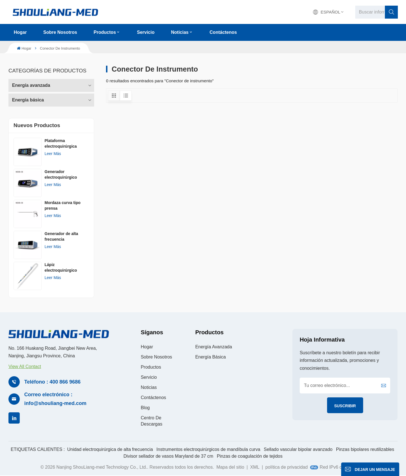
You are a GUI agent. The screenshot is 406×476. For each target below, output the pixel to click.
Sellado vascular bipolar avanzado (298, 449)
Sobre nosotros (60, 32)
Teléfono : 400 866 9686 (52, 382)
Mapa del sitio (230, 467)
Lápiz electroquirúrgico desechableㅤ (61, 267)
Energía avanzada (31, 85)
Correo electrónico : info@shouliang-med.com (55, 399)
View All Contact (24, 366)
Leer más (53, 153)
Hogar (20, 32)
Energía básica (28, 100)
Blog (145, 407)
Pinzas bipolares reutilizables (365, 449)
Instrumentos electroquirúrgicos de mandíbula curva (208, 449)
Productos (105, 32)
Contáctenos (223, 32)
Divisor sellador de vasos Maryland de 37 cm (168, 456)
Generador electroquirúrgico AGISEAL (61, 174)
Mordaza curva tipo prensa (63, 205)
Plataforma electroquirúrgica (61, 143)
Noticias (180, 32)
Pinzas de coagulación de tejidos (250, 456)
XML (254, 467)
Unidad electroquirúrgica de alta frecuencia (110, 449)
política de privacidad (286, 467)
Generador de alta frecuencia (61, 236)
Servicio (146, 32)
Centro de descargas (151, 420)
